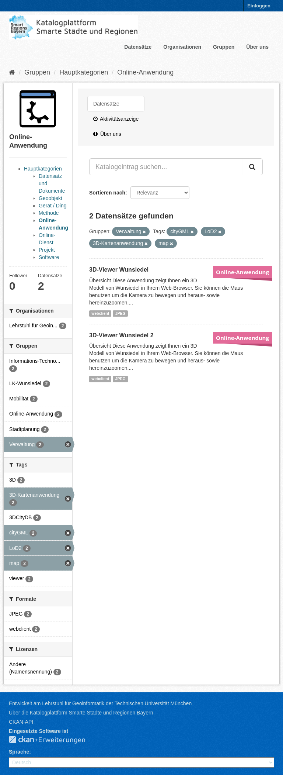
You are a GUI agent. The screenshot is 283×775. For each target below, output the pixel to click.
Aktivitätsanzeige (116, 119)
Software (49, 257)
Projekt (47, 250)
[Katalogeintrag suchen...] (166, 166)
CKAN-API (21, 722)
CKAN (53, 740)
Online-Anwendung (145, 72)
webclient (100, 313)
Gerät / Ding (52, 206)
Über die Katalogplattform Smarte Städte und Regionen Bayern (81, 713)
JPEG (120, 313)
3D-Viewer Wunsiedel (119, 269)
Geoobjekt (50, 198)
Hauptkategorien (83, 72)
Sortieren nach (107, 193)
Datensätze (137, 47)
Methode (49, 213)
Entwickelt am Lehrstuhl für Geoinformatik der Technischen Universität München (100, 703)
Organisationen (182, 47)
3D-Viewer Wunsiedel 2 (121, 335)
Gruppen (223, 47)
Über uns (257, 47)
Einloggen (258, 5)
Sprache (19, 752)
